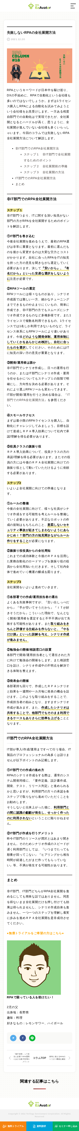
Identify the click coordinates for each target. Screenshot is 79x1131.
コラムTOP (39, 1057)
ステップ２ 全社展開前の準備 (46, 166)
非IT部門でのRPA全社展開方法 (37, 148)
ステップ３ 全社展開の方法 (44, 172)
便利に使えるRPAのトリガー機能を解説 (57, 1058)
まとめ (20, 184)
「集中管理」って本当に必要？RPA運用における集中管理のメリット (21, 1058)
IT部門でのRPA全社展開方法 (35, 178)
